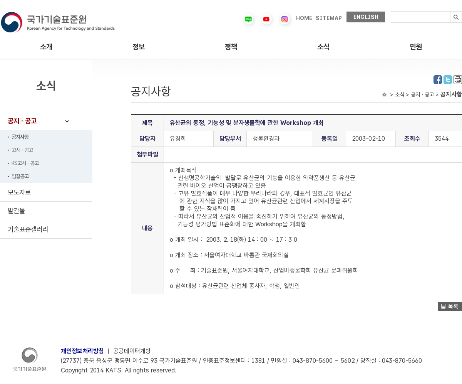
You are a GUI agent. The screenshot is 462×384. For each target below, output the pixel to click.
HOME (304, 18)
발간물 (16, 211)
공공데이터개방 (132, 351)
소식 (323, 46)
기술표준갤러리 (28, 229)
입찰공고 (20, 176)
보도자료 (19, 192)
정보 (138, 46)
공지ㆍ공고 (22, 121)
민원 (416, 46)
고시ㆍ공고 (22, 150)
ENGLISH (365, 17)
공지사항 (20, 137)
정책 (231, 46)
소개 (46, 46)
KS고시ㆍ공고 (25, 163)
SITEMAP (329, 18)
